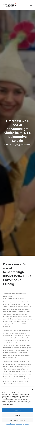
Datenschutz (19, 424)
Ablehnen (17, 415)
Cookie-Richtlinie (10, 424)
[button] (32, 389)
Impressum (25, 424)
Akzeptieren (17, 410)
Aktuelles (17, 140)
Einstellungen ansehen (17, 420)
